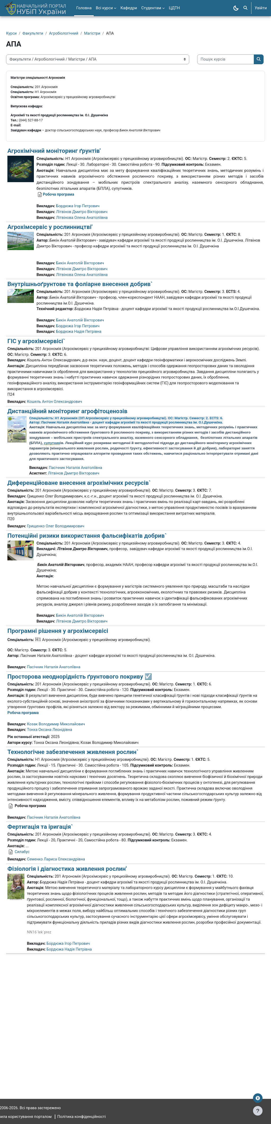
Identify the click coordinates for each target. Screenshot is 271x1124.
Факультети (46, 33)
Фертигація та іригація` (53, 926)
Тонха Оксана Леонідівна (63, 822)
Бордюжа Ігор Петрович (91, 230)
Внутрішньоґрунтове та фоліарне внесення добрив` (92, 321)
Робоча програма (72, 218)
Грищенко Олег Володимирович (69, 597)
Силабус (35, 952)
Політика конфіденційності (97, 1116)
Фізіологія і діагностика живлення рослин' (79, 969)
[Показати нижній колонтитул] (258, 1111)
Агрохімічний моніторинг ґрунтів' (66, 168)
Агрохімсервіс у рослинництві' (62, 251)
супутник (147, 501)
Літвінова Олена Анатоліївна (96, 241)
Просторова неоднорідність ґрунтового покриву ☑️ (92, 761)
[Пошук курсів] (47, 75)
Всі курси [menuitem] (104, 8)
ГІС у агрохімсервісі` (49, 391)
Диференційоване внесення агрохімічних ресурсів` (91, 546)
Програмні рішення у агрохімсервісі (70, 714)
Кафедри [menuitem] (128, 8)
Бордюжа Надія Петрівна (92, 382)
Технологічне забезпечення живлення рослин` (85, 844)
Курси (24, 33)
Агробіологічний (78, 33)
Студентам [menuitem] (151, 8)
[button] (245, 8)
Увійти (261, 8)
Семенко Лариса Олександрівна (70, 960)
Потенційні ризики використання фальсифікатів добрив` (99, 606)
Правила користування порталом (35, 1116)
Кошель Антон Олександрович (68, 460)
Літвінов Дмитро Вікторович (95, 236)
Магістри (107, 33)
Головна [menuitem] (84, 8)
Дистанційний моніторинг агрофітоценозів (80, 469)
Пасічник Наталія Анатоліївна (89, 531)
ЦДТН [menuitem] (174, 8)
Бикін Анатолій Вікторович (94, 300)
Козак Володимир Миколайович (70, 816)
